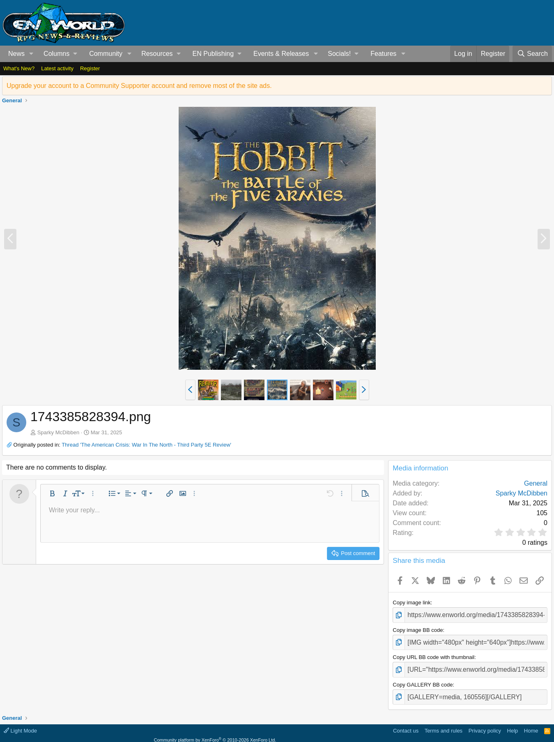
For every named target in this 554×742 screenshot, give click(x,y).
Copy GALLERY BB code (423, 680)
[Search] (532, 54)
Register (90, 68)
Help (512, 724)
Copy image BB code (418, 628)
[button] (31, 54)
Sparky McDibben (58, 432)
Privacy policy (485, 724)
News (16, 53)
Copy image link (412, 602)
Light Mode (20, 724)
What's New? (18, 68)
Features (383, 53)
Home (531, 724)
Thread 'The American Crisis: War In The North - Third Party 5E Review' (146, 445)
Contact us (405, 724)
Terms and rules (443, 724)
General (535, 483)
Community (105, 53)
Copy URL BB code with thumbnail (433, 654)
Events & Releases (281, 53)
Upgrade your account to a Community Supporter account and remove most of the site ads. (139, 85)
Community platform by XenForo (215, 733)
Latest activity (57, 68)
